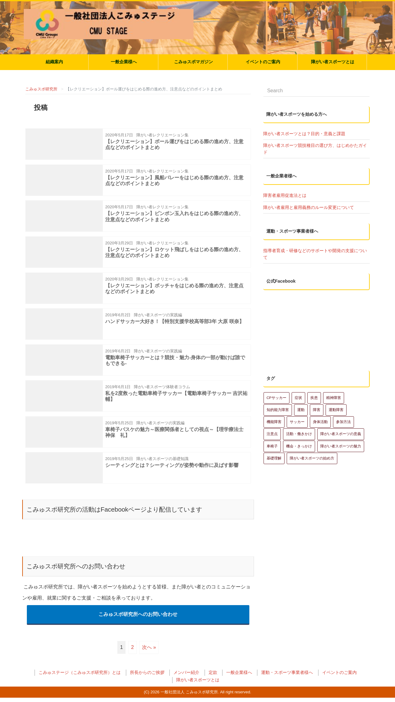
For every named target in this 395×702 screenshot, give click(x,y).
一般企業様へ (124, 62)
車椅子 (272, 410)
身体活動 (320, 386)
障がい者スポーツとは (332, 62)
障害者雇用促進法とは (284, 195)
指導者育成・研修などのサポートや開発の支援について (315, 254)
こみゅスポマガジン (193, 62)
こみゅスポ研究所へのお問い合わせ (137, 618)
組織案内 (54, 62)
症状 (298, 361)
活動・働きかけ (299, 398)
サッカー (297, 386)
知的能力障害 (278, 374)
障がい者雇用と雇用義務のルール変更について (308, 207)
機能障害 (274, 386)
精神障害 (333, 361)
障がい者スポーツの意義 (340, 398)
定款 (213, 677)
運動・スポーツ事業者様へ (287, 677)
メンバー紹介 (186, 677)
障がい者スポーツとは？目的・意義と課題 (304, 133)
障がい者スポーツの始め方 (312, 422)
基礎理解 (274, 422)
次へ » (149, 651)
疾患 (314, 361)
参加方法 (343, 386)
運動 (301, 374)
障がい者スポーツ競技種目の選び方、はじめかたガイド (315, 149)
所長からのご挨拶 (147, 677)
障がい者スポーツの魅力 (340, 410)
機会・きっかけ (299, 410)
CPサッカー (276, 361)
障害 (316, 374)
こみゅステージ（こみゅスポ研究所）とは (80, 677)
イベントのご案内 (263, 62)
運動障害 (336, 374)
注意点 (272, 398)
